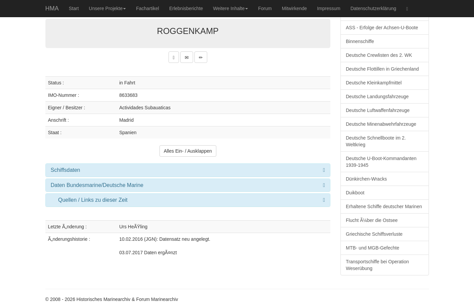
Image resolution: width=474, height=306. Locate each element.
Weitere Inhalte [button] (230, 8)
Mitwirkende (294, 8)
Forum (264, 8)
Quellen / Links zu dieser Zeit (92, 200)
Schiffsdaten (65, 170)
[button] (174, 57)
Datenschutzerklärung (373, 8)
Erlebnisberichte (186, 8)
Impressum (328, 8)
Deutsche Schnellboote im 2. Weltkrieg (376, 141)
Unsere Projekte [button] (107, 8)
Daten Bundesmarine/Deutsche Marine (97, 185)
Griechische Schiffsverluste (374, 234)
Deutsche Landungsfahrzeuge (377, 96)
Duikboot (355, 192)
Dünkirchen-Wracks (366, 179)
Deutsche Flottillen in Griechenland (382, 69)
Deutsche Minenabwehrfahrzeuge (381, 124)
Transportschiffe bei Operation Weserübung (377, 265)
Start (74, 8)
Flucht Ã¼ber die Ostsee (372, 220)
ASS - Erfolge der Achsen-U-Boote (382, 27)
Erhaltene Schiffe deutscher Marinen (384, 206)
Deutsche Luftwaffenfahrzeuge (378, 110)
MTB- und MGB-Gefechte (372, 248)
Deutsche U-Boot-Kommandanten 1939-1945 (381, 162)
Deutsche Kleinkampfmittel (374, 82)
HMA (52, 8)
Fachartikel (147, 8)
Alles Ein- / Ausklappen (188, 151)
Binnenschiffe (360, 41)
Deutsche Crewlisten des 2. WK (379, 55)
